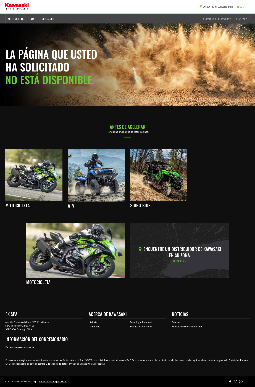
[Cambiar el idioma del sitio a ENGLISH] (242, 6)
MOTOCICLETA (17, 19)
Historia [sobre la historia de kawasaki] (93, 322)
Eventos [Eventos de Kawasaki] (176, 322)
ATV (33, 19)
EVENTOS (241, 18)
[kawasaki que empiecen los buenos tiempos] (17, 7)
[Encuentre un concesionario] (217, 6)
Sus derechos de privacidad (53, 381)
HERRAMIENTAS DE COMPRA (217, 18)
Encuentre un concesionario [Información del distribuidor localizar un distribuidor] (19, 347)
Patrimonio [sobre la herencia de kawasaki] (94, 326)
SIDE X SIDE (49, 19)
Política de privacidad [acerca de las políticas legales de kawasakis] (141, 326)
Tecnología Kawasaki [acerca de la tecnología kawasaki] (141, 322)
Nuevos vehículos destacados (187, 326)
